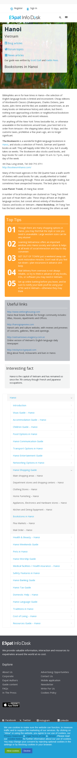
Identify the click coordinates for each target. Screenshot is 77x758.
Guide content (10, 684)
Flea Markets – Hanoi (24, 523)
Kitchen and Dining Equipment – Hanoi (32, 509)
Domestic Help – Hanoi (25, 594)
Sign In (32, 9)
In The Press (9, 692)
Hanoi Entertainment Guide (27, 455)
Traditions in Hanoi (23, 608)
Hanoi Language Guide (25, 601)
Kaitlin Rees (52, 60)
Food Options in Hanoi (25, 434)
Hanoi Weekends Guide (25, 544)
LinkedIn (63, 720)
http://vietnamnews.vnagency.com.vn (26, 337)
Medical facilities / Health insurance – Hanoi (36, 565)
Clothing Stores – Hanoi (25, 489)
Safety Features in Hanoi (26, 573)
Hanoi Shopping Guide (25, 469)
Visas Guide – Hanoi (23, 412)
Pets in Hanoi (20, 551)
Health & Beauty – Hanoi (26, 537)
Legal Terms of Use (35, 736)
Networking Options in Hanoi (28, 462)
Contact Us (47, 676)
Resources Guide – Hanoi (26, 623)
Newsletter (47, 684)
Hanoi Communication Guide (28, 441)
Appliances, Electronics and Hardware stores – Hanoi (40, 502)
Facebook (10, 720)
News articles (14, 55)
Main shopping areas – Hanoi (28, 475)
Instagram (43, 720)
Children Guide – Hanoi (25, 426)
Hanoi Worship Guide (24, 558)
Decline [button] (27, 751)
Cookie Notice (15, 739)
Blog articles (13, 43)
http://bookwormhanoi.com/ (16, 167)
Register (16, 9)
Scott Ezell (36, 60)
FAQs (5, 688)
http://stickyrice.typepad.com (21, 349)
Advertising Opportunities (55, 672)
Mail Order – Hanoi (22, 530)
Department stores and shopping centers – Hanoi (38, 482)
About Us (7, 672)
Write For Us (48, 688)
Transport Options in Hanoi (28, 448)
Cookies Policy (48, 692)
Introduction (19, 405)
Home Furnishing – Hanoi (26, 496)
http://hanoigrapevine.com (20, 324)
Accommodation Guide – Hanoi (29, 419)
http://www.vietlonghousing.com (23, 311)
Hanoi (5, 144)
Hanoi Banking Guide (24, 580)
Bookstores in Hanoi (23, 516)
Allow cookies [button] (13, 751)
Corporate (8, 676)
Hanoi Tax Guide (22, 587)
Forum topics (14, 49)
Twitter (27, 720)
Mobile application (50, 680)
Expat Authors (10, 680)
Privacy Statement (13, 736)
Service (52, 736)
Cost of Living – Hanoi (24, 616)
